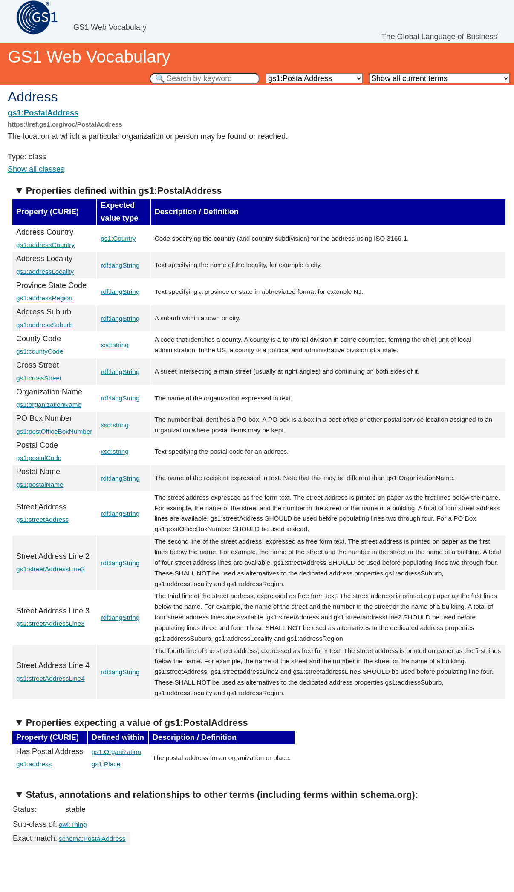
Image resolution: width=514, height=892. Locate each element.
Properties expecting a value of (137, 722)
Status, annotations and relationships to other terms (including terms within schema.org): (222, 794)
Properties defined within (124, 190)
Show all (36, 169)
